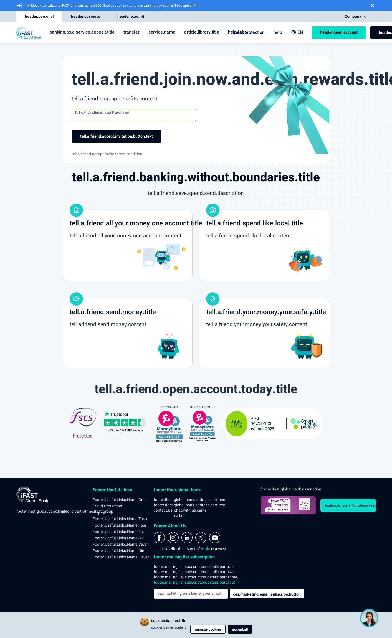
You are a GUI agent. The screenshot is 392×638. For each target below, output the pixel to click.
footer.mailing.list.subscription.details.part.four (194, 582)
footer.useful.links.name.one (119, 499)
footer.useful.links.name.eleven (121, 557)
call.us (179, 515)
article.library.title (201, 32)
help (278, 32)
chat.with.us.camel (190, 510)
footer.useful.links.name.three (120, 519)
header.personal (39, 16)
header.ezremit (130, 16)
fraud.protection (248, 32)
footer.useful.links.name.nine (119, 550)
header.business (85, 16)
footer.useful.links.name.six (118, 538)
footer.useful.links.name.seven (121, 544)
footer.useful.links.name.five (119, 531)
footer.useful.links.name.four (119, 525)
